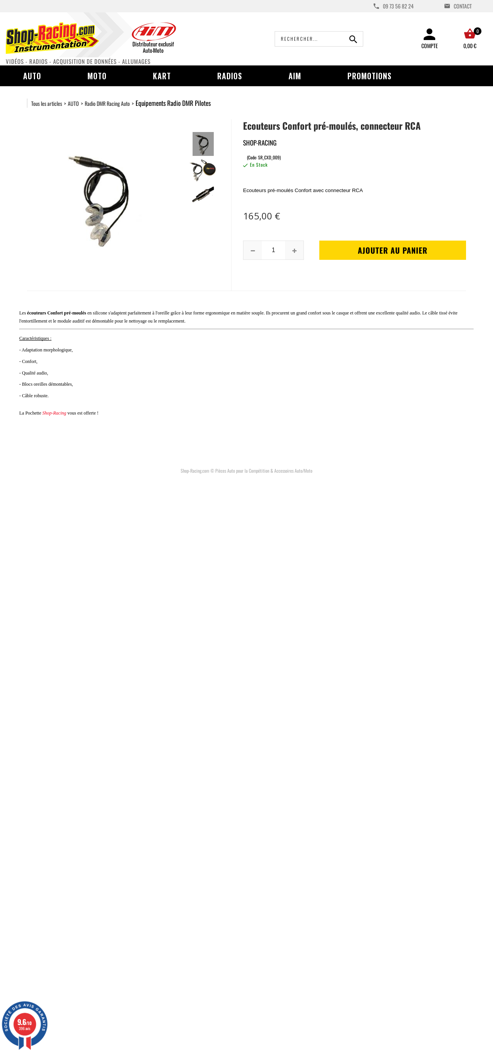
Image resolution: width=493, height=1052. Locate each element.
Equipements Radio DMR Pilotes (173, 103)
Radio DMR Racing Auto (107, 103)
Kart (162, 76)
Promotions (369, 76)
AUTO (73, 103)
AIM (294, 76)
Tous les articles (46, 103)
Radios (229, 76)
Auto (32, 76)
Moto (97, 76)
